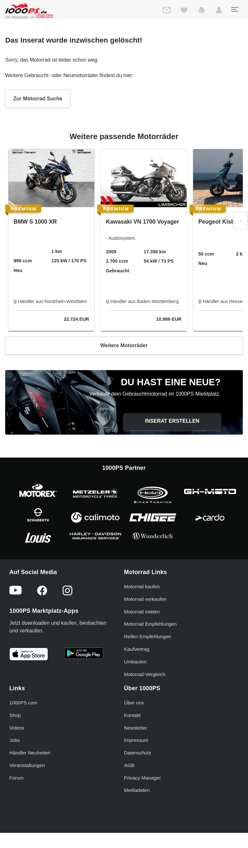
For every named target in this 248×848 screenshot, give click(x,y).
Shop (15, 715)
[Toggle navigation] (234, 9)
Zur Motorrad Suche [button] (37, 98)
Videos (16, 728)
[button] (219, 11)
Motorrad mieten (142, 611)
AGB (129, 765)
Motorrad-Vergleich (144, 674)
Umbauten (135, 661)
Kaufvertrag (137, 649)
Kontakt (132, 715)
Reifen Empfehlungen (147, 636)
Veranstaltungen (27, 765)
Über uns (134, 702)
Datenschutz (137, 752)
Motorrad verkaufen (145, 599)
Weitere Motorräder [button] (124, 345)
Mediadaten (137, 790)
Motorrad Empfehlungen (150, 624)
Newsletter (135, 728)
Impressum (136, 740)
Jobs (14, 740)
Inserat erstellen (172, 421)
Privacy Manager (142, 778)
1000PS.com (23, 702)
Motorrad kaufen (142, 586)
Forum (16, 778)
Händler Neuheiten (29, 752)
